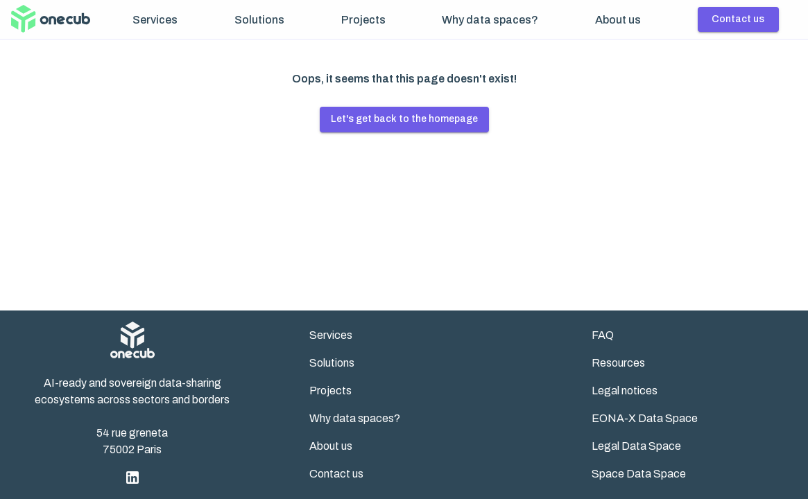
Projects (363, 20)
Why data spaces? (490, 20)
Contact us (738, 19)
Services (155, 20)
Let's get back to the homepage (404, 119)
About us (618, 20)
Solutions (259, 20)
